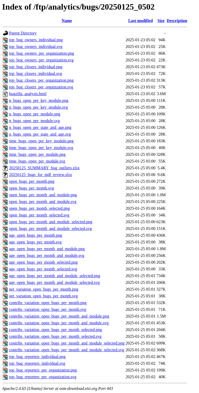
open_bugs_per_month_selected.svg (39, 215)
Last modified (140, 20)
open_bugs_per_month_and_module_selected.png (50, 222)
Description (177, 20)
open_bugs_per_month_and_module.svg (42, 201)
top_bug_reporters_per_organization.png (43, 370)
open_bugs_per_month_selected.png (39, 208)
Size (161, 20)
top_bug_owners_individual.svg (35, 46)
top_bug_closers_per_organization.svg (41, 87)
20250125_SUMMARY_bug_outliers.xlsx (44, 168)
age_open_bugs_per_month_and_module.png (47, 249)
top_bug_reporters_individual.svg (37, 363)
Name (67, 20)
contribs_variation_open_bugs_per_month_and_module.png (59, 316)
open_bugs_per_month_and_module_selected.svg (50, 228)
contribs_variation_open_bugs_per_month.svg (47, 309)
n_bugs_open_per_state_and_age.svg (40, 134)
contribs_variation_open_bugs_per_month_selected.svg (55, 336)
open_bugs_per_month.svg (31, 188)
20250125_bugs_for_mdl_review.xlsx (40, 174)
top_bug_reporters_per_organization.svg (42, 377)
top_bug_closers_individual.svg (35, 73)
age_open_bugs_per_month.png (35, 235)
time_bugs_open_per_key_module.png (41, 141)
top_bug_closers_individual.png (35, 67)
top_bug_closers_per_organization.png (41, 80)
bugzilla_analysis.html (27, 94)
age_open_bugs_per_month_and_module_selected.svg (54, 282)
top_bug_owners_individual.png (36, 40)
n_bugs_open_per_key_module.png (38, 100)
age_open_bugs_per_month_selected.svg (43, 269)
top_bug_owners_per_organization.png (41, 53)
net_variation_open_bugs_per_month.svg (43, 296)
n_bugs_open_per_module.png (34, 114)
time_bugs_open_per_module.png (37, 154)
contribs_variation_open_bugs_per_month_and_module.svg (59, 323)
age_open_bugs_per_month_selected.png (43, 262)
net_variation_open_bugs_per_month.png (43, 289)
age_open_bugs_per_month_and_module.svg (46, 255)
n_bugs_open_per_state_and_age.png (40, 127)
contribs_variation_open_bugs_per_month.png (48, 302)
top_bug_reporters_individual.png (37, 356)
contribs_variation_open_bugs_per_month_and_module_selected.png (67, 343)
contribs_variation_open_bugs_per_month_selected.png (55, 329)
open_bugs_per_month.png (31, 181)
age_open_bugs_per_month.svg (35, 242)
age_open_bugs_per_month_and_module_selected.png (54, 275)
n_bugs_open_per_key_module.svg (38, 107)
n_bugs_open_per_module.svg (34, 120)
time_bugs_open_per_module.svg (37, 161)
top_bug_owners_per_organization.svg (41, 60)
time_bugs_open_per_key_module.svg (41, 147)
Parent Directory (23, 33)
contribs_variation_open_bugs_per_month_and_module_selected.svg (66, 350)
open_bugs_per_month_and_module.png (43, 195)
